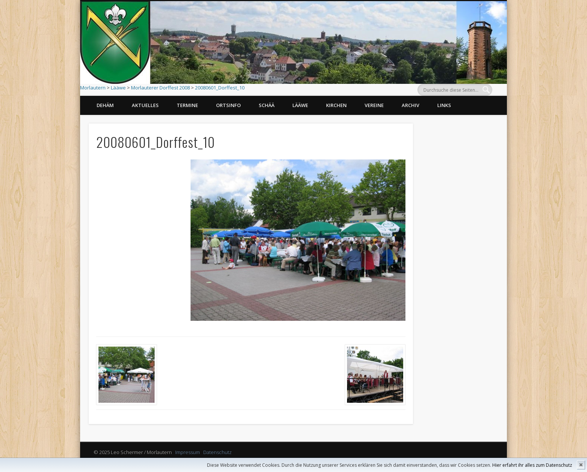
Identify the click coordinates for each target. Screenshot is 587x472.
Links (444, 105)
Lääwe (118, 87)
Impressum (187, 452)
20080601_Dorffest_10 (219, 87)
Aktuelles (145, 105)
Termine (187, 105)
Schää (266, 105)
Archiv (410, 105)
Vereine (374, 105)
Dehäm (105, 105)
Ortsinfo (228, 105)
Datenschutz (217, 452)
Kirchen (336, 105)
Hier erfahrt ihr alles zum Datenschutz (532, 465)
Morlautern (93, 87)
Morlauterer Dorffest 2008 (160, 87)
